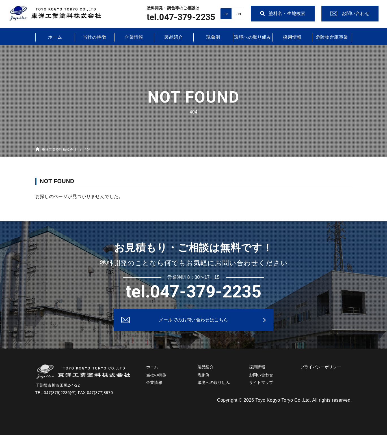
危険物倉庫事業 (332, 37)
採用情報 (292, 37)
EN (238, 14)
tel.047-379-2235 (181, 17)
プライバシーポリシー (320, 367)
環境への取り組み (252, 37)
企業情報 (134, 37)
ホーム (55, 37)
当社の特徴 (94, 37)
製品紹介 (173, 37)
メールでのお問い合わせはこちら (193, 319)
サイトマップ (261, 382)
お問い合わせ (261, 375)
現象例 (213, 37)
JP (226, 14)
